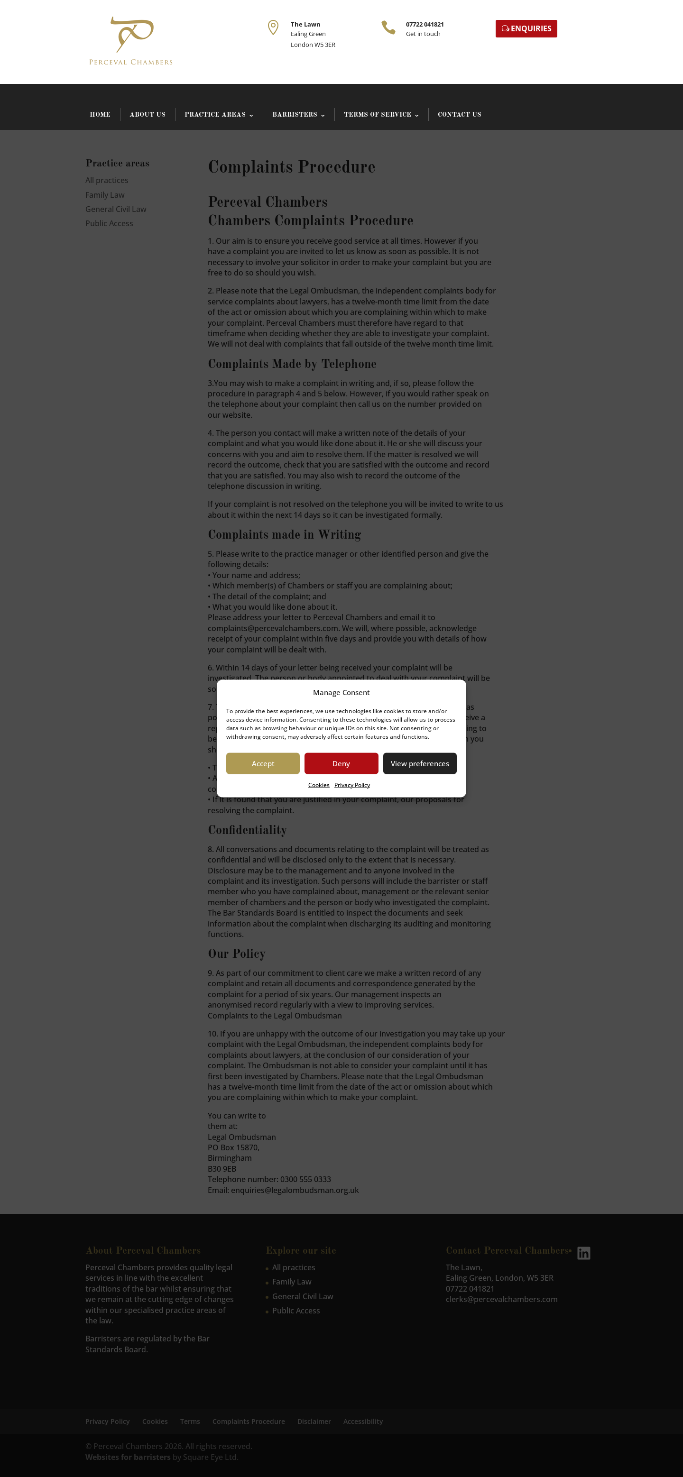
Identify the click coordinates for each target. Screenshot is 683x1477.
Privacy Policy (352, 785)
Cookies (319, 785)
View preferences (420, 763)
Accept (263, 763)
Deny (341, 763)
